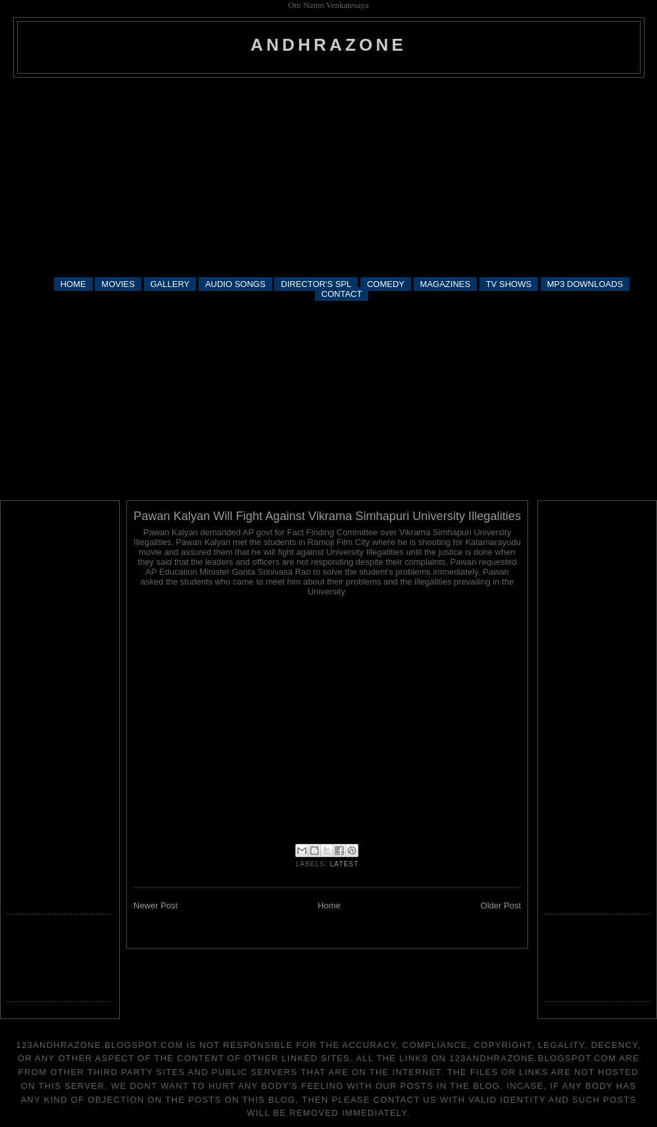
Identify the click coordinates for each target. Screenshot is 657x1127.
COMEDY (385, 284)
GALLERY (170, 284)
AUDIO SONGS (235, 284)
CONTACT (342, 294)
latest (344, 864)
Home (329, 905)
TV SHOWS (508, 284)
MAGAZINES (445, 284)
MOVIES (118, 284)
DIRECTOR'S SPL (316, 284)
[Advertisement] (329, 176)
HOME (73, 284)
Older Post (501, 905)
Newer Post (156, 905)
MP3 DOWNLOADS (585, 284)
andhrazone (328, 45)
